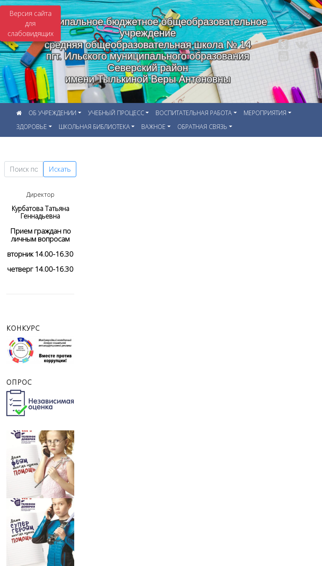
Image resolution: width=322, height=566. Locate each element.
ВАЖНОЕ (153, 127)
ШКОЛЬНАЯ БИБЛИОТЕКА (94, 127)
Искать (60, 169)
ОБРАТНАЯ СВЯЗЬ (202, 127)
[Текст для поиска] (23, 169)
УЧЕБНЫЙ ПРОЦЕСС (116, 113)
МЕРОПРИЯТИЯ (265, 113)
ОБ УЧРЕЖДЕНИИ (52, 113)
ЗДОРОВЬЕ (31, 127)
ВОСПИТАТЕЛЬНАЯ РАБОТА (194, 113)
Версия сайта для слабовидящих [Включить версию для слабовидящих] (31, 23)
